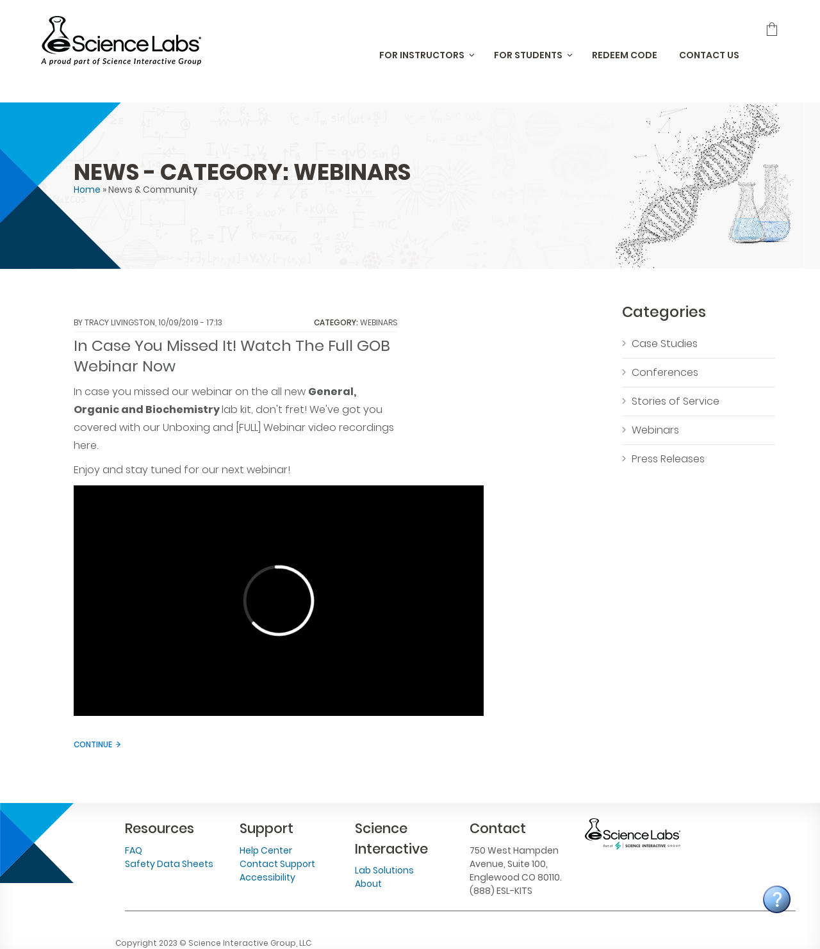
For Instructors (421, 55)
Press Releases (668, 458)
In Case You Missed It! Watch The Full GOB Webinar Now (232, 356)
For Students (528, 55)
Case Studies (665, 343)
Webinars (379, 322)
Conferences (665, 372)
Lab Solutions (384, 870)
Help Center (266, 850)
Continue (93, 744)
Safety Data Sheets (169, 863)
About (368, 883)
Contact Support (277, 863)
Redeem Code (624, 55)
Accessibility (267, 877)
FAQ (133, 850)
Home (87, 189)
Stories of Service (675, 401)
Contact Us (709, 55)
